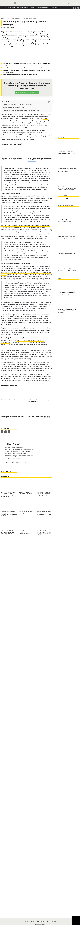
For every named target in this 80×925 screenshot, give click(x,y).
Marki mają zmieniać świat (25, 104)
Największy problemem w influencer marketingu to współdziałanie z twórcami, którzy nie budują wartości (26, 71)
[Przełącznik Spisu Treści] (49, 102)
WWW (18, 463)
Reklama (26, 921)
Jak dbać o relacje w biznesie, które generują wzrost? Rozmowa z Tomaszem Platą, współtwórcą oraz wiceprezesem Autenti (37, 12)
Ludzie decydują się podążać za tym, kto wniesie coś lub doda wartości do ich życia (26, 68)
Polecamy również (34, 110)
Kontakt (33, 921)
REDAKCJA (12, 27)
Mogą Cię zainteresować (10, 104)
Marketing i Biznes (5, 18)
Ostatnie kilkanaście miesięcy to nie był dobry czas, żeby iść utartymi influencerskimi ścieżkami (26, 64)
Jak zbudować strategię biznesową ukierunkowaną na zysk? (20, 10)
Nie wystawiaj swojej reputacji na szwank (14, 107)
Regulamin (53, 921)
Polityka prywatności (42, 921)
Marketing (12, 18)
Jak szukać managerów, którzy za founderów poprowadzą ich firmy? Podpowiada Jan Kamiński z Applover (32, 15)
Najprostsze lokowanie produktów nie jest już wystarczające (20, 74)
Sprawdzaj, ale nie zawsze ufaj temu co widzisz (15, 110)
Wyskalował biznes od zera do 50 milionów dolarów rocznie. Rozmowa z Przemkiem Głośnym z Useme (32, 7)
